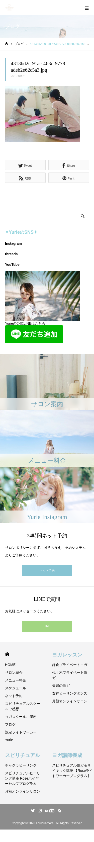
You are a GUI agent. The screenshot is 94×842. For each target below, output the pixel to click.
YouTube (12, 265)
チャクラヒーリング (21, 765)
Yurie (9, 740)
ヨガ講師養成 (67, 755)
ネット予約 (47, 570)
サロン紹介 (14, 672)
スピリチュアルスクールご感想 (22, 706)
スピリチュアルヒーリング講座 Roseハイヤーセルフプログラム (22, 778)
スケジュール (15, 688)
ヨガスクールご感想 (21, 717)
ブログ (10, 724)
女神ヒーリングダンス (69, 693)
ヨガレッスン (67, 654)
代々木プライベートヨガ (69, 675)
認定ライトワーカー (21, 732)
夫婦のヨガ (61, 686)
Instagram (13, 243)
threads (11, 254)
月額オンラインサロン (69, 701)
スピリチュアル (22, 755)
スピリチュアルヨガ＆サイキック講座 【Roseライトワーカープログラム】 (72, 770)
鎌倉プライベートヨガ (69, 665)
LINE (47, 626)
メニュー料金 (15, 680)
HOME (7, 654)
